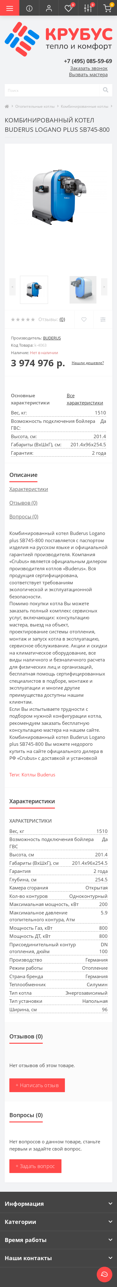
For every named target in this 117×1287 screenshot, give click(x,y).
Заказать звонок (89, 68)
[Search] (105, 90)
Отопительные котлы (35, 106)
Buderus (52, 338)
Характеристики (28, 489)
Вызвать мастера (88, 74)
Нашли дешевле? (88, 362)
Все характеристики (85, 399)
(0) (62, 319)
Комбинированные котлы (84, 106)
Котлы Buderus (38, 774)
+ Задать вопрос (35, 1166)
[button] (48, 8)
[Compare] (102, 319)
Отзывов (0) (23, 502)
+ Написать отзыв (37, 1085)
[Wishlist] (83, 319)
